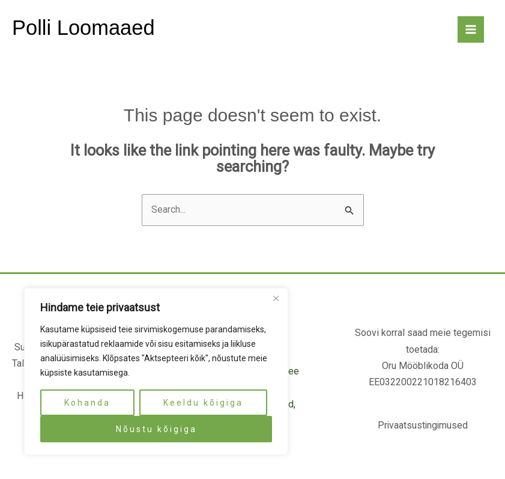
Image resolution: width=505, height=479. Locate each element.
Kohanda (87, 402)
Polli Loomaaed (84, 28)
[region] (156, 371)
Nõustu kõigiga (156, 429)
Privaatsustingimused (423, 426)
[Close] (275, 298)
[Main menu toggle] (471, 30)
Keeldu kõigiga (203, 402)
